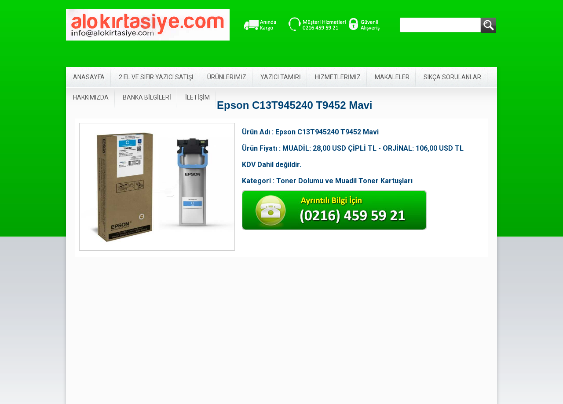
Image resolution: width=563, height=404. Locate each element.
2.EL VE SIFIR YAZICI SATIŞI (156, 77)
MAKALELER (392, 77)
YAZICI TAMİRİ (280, 77)
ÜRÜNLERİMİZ (226, 77)
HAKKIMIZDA (91, 97)
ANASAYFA (89, 77)
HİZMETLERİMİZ (338, 77)
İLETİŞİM (197, 97)
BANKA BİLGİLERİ (147, 97)
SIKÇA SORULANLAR (452, 77)
